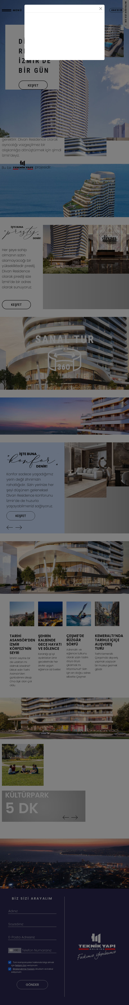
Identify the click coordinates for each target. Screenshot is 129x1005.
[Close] (100, 8)
